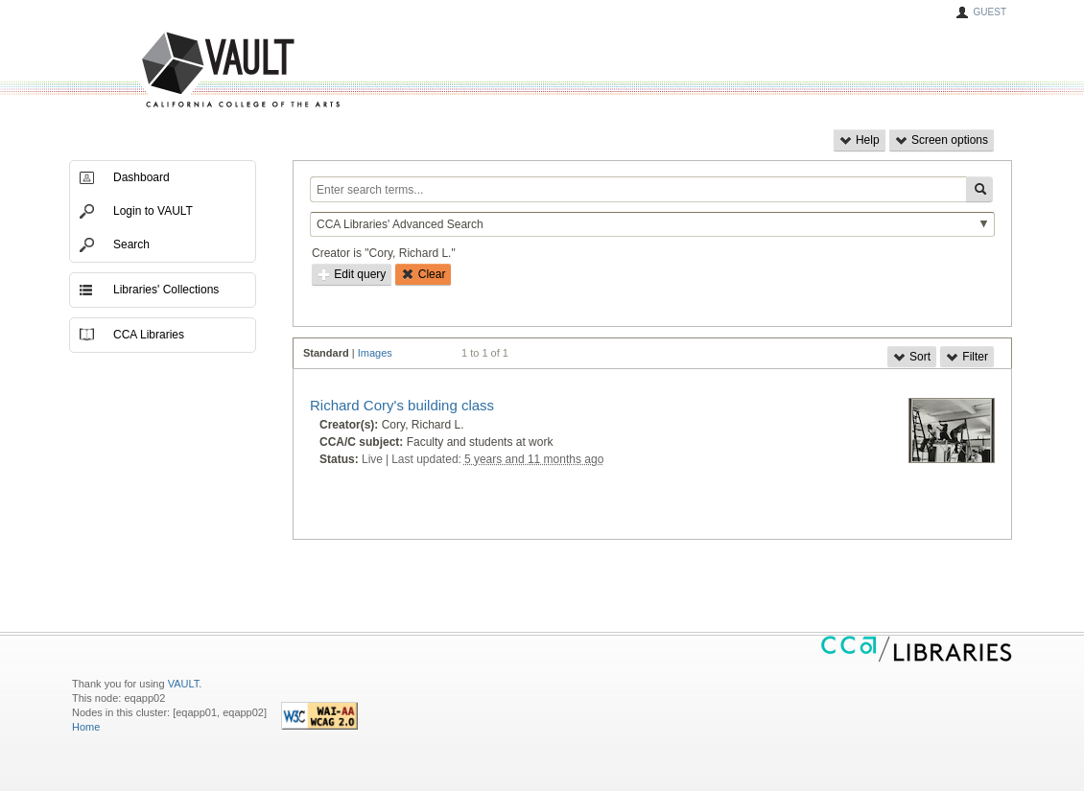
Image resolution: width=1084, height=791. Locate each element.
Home (86, 727)
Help (859, 140)
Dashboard (141, 177)
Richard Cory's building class (402, 405)
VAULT (168, 70)
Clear (423, 274)
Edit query (352, 274)
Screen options (941, 140)
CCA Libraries (148, 334)
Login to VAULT (153, 211)
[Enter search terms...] (638, 189)
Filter (967, 356)
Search (131, 244)
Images (375, 353)
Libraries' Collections (166, 289)
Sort (912, 356)
